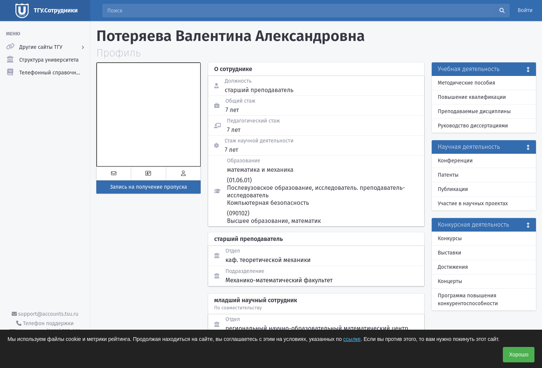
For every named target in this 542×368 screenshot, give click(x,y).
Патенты (448, 175)
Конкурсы (450, 238)
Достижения (453, 267)
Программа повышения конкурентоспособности (468, 299)
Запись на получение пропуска (148, 187)
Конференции (455, 160)
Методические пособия (466, 83)
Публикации (453, 189)
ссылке (352, 339)
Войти (525, 10)
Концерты (450, 281)
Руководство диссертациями (473, 126)
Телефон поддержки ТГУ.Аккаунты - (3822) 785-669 (44, 327)
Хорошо (518, 354)
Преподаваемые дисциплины (474, 111)
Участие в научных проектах (473, 203)
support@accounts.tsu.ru (45, 314)
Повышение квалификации (472, 97)
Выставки (449, 253)
